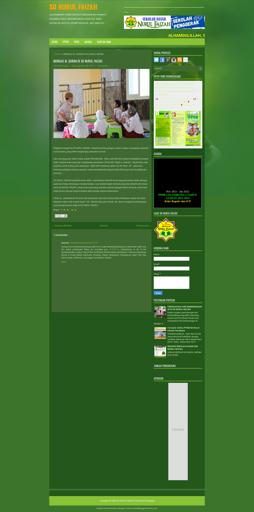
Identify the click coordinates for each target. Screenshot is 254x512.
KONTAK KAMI (104, 42)
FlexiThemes (111, 508)
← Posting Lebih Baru (62, 225)
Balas (63, 262)
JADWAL (88, 42)
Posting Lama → (143, 225)
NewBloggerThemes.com (146, 508)
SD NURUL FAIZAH (73, 7)
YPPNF (66, 42)
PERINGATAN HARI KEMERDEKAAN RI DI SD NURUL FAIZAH (184, 308)
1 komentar (102, 66)
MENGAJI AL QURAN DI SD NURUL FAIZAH (77, 61)
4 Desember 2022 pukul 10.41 (84, 243)
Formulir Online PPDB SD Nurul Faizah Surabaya (183, 329)
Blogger (151, 501)
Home (55, 42)
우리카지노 (114, 249)
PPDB (76, 42)
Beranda (104, 225)
